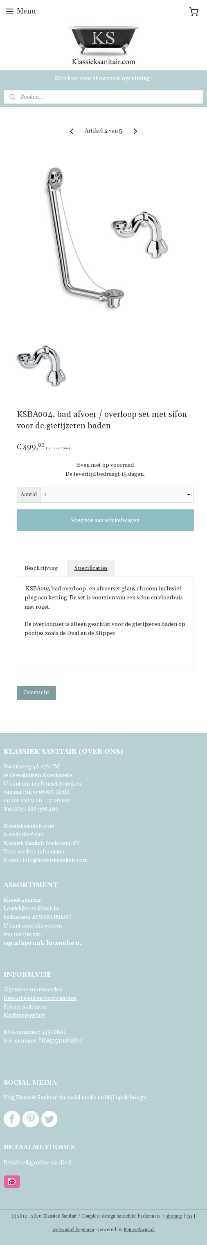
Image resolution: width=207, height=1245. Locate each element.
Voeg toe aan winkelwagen (105, 520)
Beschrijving (41, 568)
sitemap (174, 1216)
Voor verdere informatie (34, 852)
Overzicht (36, 692)
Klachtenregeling (24, 1015)
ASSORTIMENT (52, 917)
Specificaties (91, 568)
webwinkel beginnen (73, 1230)
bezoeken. (42, 943)
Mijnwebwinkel (139, 1230)
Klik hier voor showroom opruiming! (103, 78)
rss (189, 1216)
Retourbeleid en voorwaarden (40, 998)
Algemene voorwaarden (33, 989)
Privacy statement (25, 1007)
